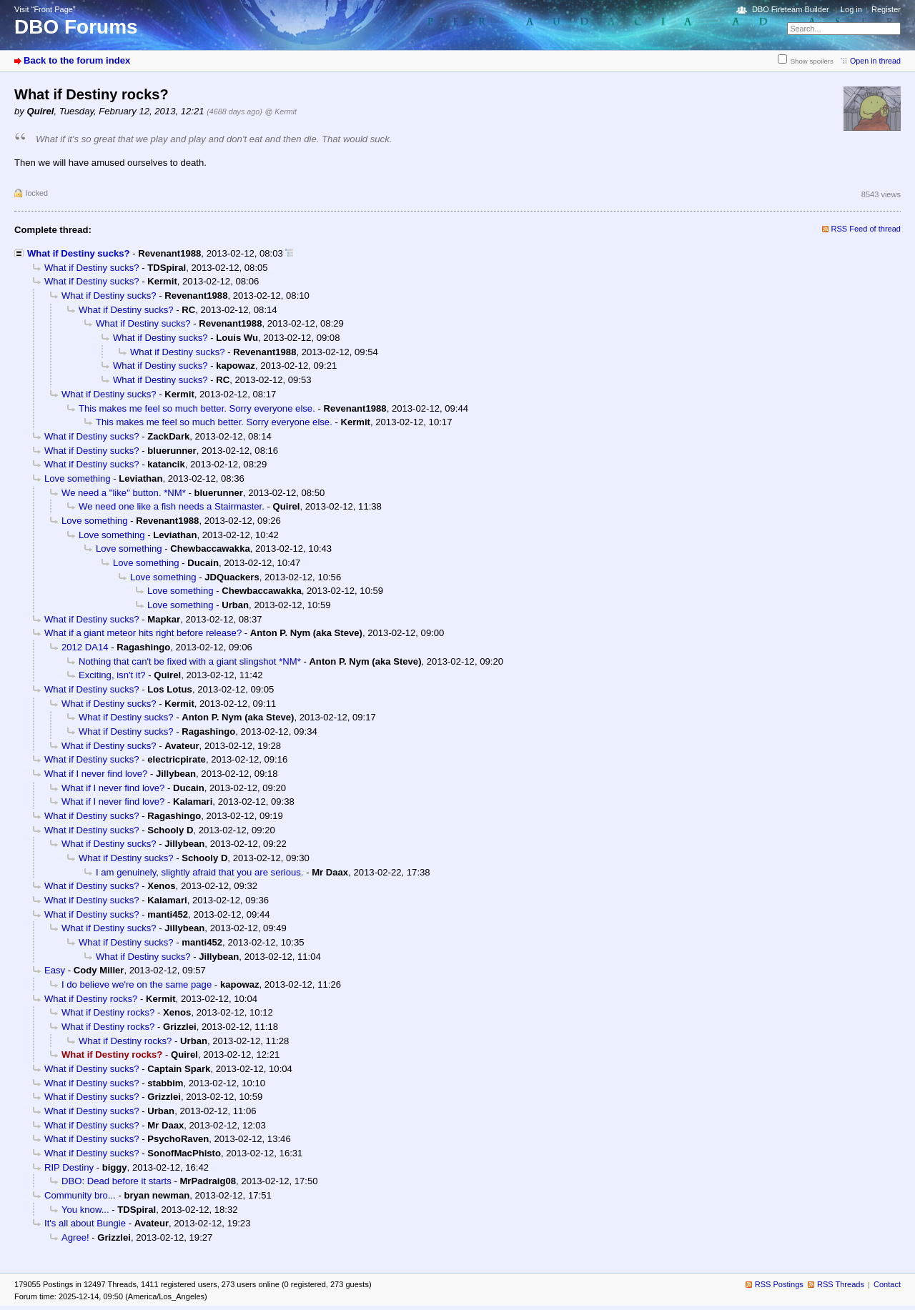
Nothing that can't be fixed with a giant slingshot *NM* (190, 661)
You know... (85, 1209)
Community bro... (80, 1195)
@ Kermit (281, 111)
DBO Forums (76, 27)
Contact (887, 1284)
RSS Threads (840, 1284)
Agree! (75, 1237)
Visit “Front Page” (45, 9)
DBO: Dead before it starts (116, 1181)
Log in (851, 9)
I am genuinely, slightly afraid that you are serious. (200, 872)
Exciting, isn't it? (112, 675)
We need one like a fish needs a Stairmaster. (171, 506)
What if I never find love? (95, 773)
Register (886, 9)
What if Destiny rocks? (90, 998)
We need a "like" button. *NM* (123, 492)
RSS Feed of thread (866, 228)
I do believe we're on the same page (136, 984)
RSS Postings (779, 1284)
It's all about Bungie (85, 1223)
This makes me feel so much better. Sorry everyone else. (197, 408)
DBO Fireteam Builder (790, 9)
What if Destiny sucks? (78, 253)
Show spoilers (812, 61)
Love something (77, 478)
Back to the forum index (77, 60)
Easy (54, 970)
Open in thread (875, 60)
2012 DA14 (85, 647)
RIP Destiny (69, 1167)
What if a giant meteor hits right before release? (143, 632)
